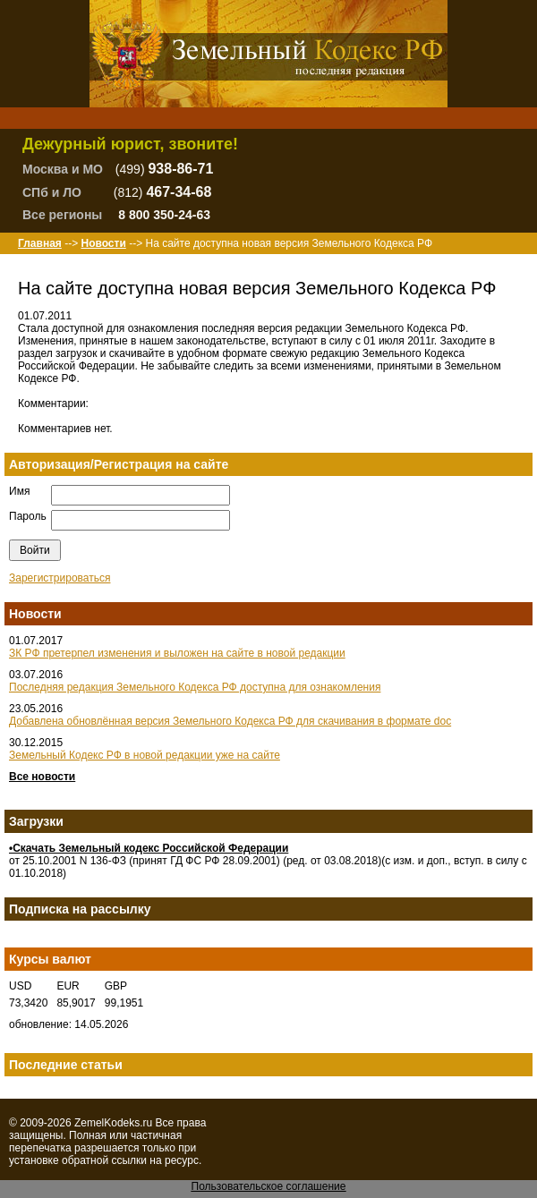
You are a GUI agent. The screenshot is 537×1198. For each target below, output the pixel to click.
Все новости (42, 776)
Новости (103, 243)
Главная (40, 243)
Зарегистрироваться (59, 578)
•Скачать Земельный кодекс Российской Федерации (148, 848)
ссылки (129, 1160)
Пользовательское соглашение (269, 1186)
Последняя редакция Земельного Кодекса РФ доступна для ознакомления (194, 687)
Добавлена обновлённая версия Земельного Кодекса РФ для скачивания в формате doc (230, 721)
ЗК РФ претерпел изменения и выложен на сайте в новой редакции (177, 653)
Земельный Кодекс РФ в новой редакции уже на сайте (144, 755)
